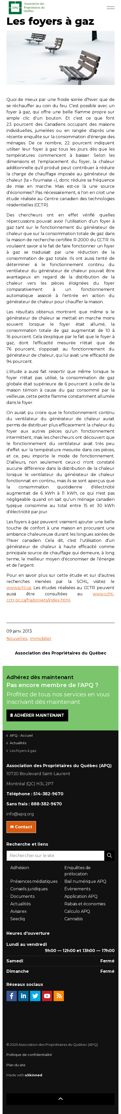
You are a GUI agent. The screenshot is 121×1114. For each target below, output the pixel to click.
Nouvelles (16, 638)
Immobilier (40, 638)
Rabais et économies (84, 903)
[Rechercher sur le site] (60, 856)
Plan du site (15, 1065)
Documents (22, 896)
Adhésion (19, 867)
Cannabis (73, 918)
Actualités (20, 903)
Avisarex (18, 911)
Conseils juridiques (29, 888)
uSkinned (33, 1075)
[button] (109, 856)
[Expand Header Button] (110, 7)
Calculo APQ (77, 911)
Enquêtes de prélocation (77, 870)
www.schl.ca (18, 587)
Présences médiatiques (33, 881)
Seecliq (17, 918)
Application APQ (81, 896)
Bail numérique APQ (85, 881)
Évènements (77, 888)
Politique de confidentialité (29, 1055)
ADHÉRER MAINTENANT (37, 715)
